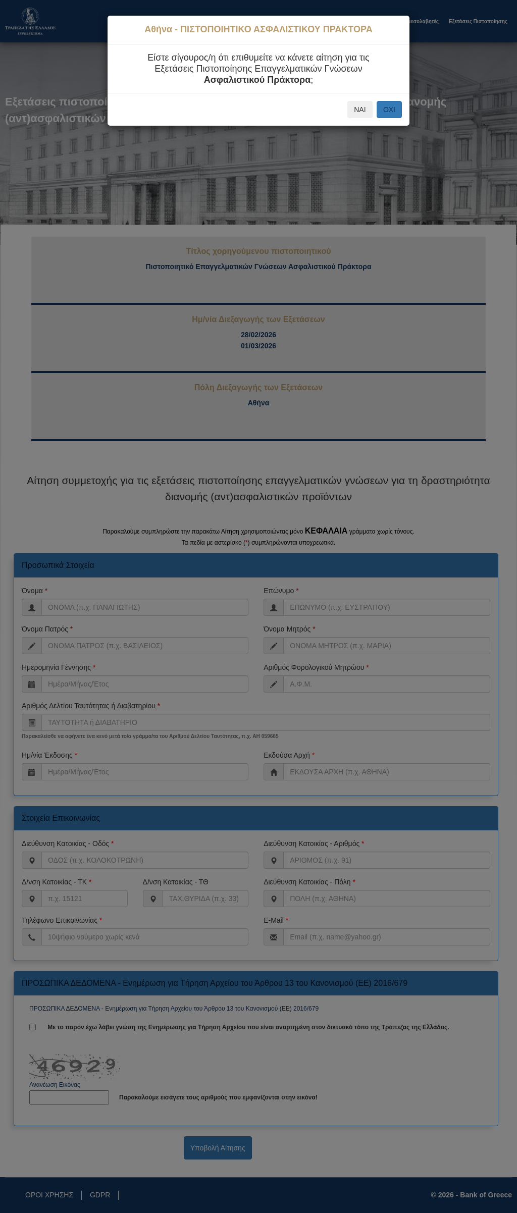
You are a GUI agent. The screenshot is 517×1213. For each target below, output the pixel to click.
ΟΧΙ (389, 110)
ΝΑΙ (360, 110)
